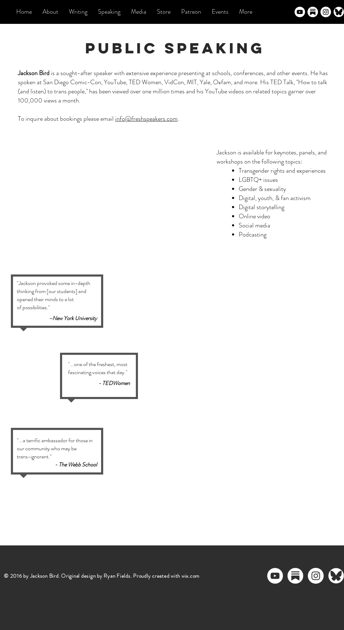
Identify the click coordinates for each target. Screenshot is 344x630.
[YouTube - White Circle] (300, 12)
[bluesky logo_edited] (338, 12)
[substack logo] (312, 12)
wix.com (190, 576)
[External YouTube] (105, 193)
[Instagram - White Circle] (325, 12)
